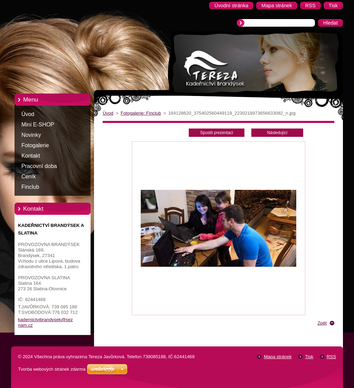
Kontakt (30, 156)
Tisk (309, 356)
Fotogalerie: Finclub (141, 113)
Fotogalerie (35, 145)
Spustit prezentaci (216, 132)
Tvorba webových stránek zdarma (51, 369)
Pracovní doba (39, 166)
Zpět (322, 323)
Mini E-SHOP (37, 124)
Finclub (30, 187)
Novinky (31, 135)
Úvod (27, 114)
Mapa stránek (277, 356)
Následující (277, 132)
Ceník (28, 176)
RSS (331, 356)
